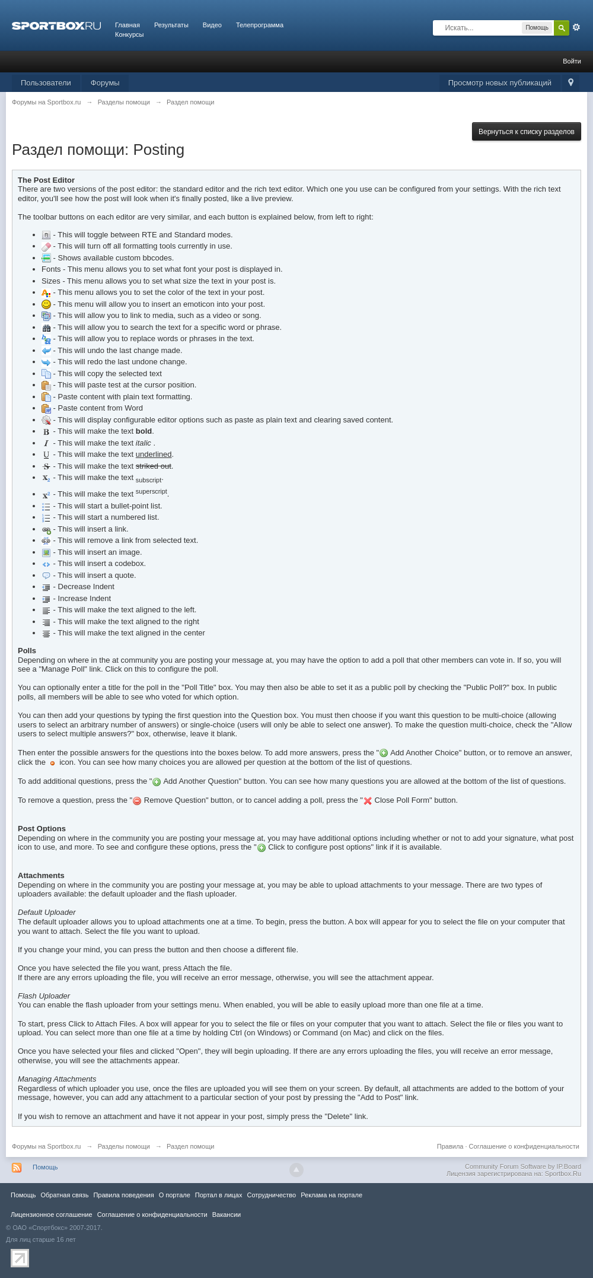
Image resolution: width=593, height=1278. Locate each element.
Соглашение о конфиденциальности (524, 1146)
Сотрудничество (271, 1194)
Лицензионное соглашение (52, 1214)
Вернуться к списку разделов (527, 132)
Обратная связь (64, 1194)
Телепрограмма (259, 24)
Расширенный (576, 27)
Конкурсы (129, 34)
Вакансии (226, 1214)
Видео (212, 24)
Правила (450, 1146)
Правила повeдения (123, 1194)
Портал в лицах (219, 1194)
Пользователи (46, 82)
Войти (572, 61)
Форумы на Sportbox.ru (46, 1146)
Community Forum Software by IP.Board (523, 1166)
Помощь (45, 1167)
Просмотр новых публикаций (499, 82)
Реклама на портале (331, 1194)
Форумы (105, 82)
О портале (174, 1194)
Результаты (171, 24)
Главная (127, 24)
